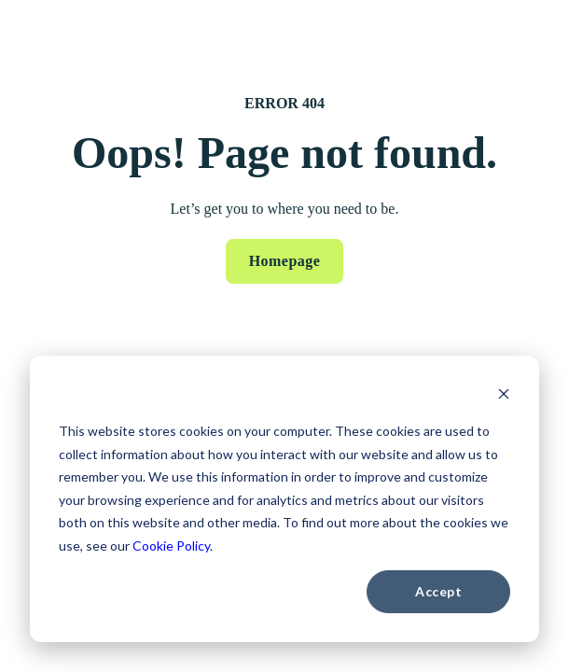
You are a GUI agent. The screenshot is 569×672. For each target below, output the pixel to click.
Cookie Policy (171, 545)
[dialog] (284, 499)
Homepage (285, 261)
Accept (438, 591)
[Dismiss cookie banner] (503, 396)
